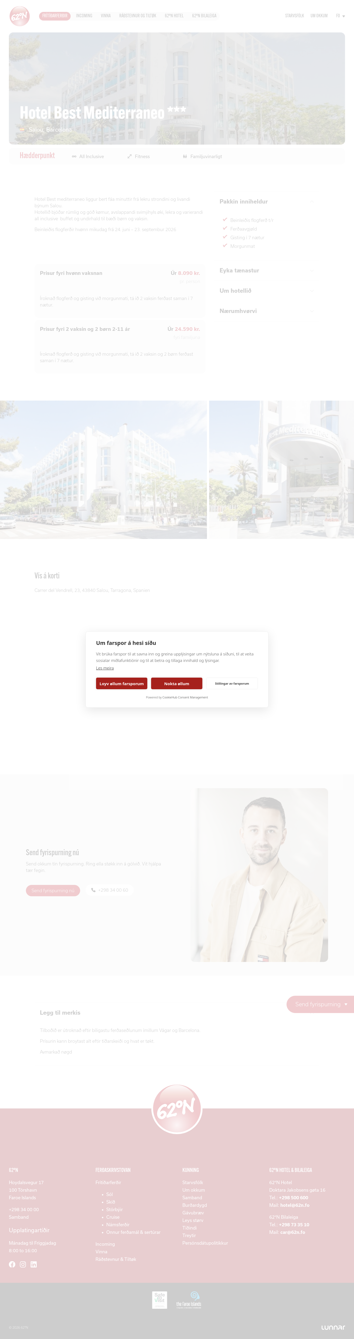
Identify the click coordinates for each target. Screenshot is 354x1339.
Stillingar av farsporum (232, 683)
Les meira (105, 668)
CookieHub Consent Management (185, 697)
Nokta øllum (176, 683)
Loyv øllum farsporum (122, 683)
